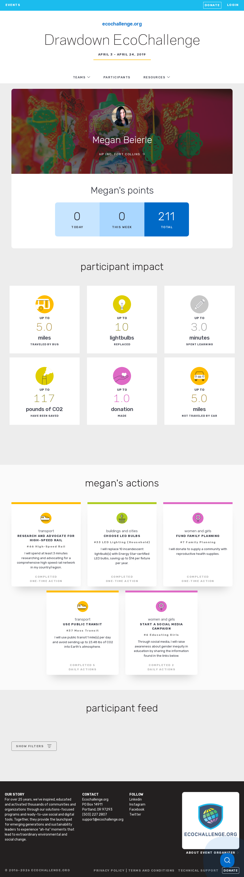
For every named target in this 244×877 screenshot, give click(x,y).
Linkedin (135, 799)
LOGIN (233, 5)
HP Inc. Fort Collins (119, 154)
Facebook (136, 809)
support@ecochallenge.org (102, 819)
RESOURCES (154, 77)
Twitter (135, 814)
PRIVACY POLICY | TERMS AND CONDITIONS (134, 870)
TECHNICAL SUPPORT (198, 870)
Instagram (137, 804)
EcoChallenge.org (122, 24)
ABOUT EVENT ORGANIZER (210, 852)
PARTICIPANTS (117, 77)
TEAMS (79, 77)
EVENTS (12, 5)
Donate (212, 5)
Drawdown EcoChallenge (122, 40)
